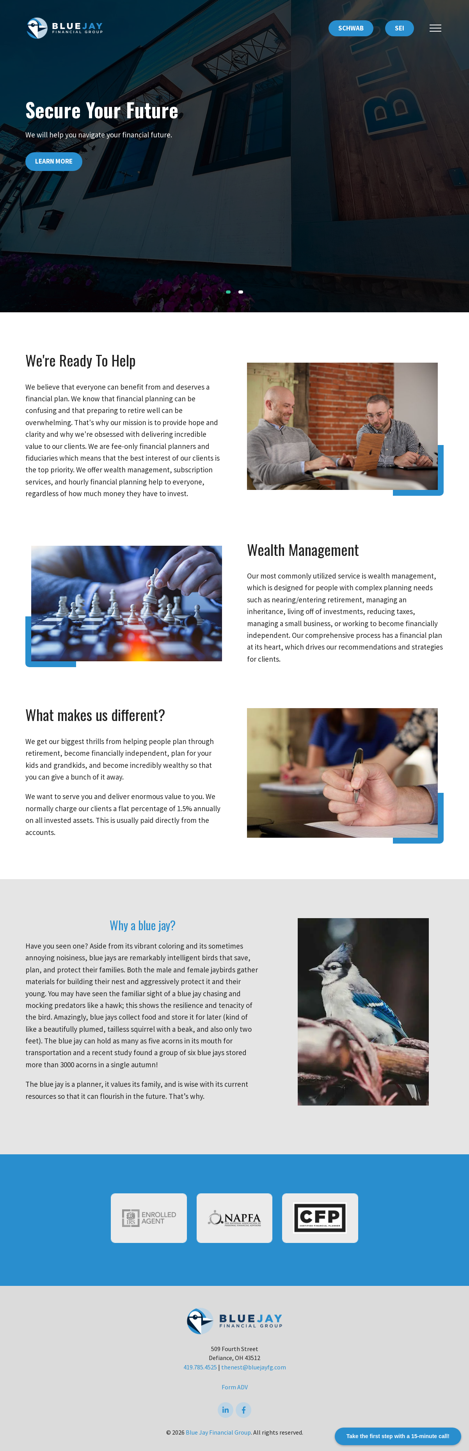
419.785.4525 (200, 1367)
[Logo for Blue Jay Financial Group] (64, 27)
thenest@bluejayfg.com (253, 1367)
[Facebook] (243, 1410)
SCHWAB (351, 28)
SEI (399, 28)
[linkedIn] (225, 1410)
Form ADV (235, 1387)
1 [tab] (228, 292)
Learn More (54, 161)
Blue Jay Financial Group (218, 1432)
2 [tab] (240, 292)
